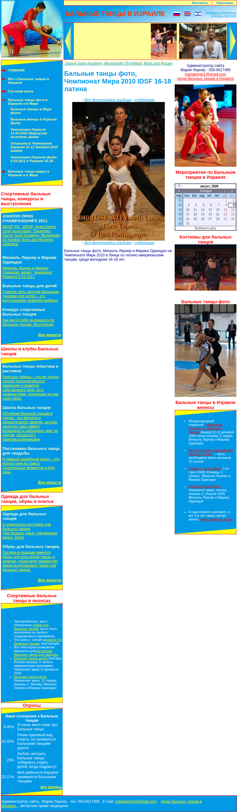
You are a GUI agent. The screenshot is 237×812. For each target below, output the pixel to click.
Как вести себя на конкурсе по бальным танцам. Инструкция (28, 322)
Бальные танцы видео (31, 658)
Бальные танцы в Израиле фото (33, 121)
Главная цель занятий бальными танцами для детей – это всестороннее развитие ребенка (30, 296)
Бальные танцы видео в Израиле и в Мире (28, 173)
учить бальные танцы (216, 519)
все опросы (51, 787)
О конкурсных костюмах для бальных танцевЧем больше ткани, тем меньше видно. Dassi (29, 531)
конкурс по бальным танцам (38, 641)
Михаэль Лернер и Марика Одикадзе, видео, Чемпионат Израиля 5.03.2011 (27, 272)
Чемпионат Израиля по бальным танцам (206, 428)
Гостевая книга (20, 91)
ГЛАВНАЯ (16, 70)
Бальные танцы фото (30, 677)
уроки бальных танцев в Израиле (205, 78)
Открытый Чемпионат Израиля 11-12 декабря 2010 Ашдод (34, 147)
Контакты (200, 3)
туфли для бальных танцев (31, 626)
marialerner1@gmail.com (205, 74)
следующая (144, 100)
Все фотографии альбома (108, 100)
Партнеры (224, 3)
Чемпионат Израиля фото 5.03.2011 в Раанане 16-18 (33, 159)
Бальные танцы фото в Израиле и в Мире (28, 101)
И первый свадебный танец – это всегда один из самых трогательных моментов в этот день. (31, 465)
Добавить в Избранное (221, 12)
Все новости (49, 335)
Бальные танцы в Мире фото (31, 111)
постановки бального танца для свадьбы (36, 652)
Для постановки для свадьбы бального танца (211, 452)
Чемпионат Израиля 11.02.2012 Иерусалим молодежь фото (28, 133)
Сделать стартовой (223, 15)
